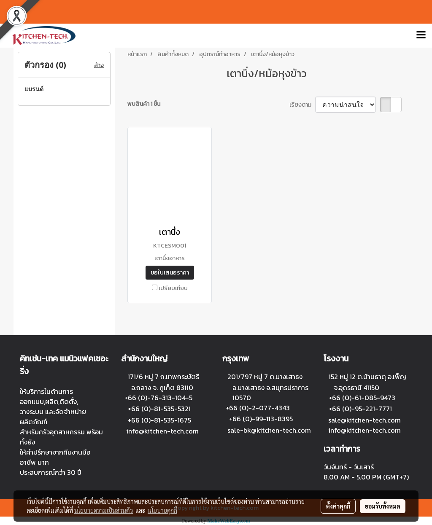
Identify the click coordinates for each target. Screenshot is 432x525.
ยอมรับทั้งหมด (382, 506)
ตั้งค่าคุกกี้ (338, 506)
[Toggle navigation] (421, 35)
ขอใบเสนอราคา (170, 272)
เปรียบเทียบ (173, 288)
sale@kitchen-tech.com (364, 420)
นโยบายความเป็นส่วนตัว (103, 510)
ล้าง (99, 65)
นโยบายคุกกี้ (162, 510)
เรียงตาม (302, 104)
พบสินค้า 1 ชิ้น (143, 104)
